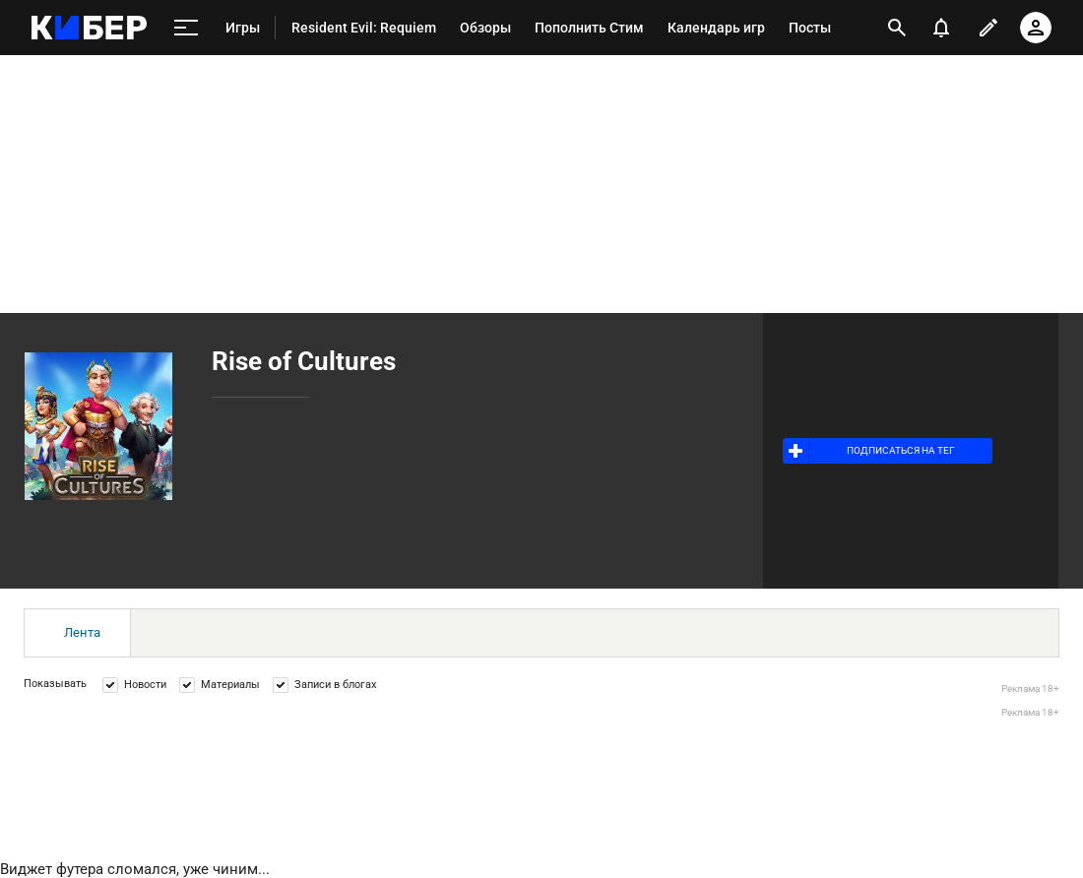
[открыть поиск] (897, 27)
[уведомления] (941, 27)
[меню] (186, 28)
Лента (82, 632)
